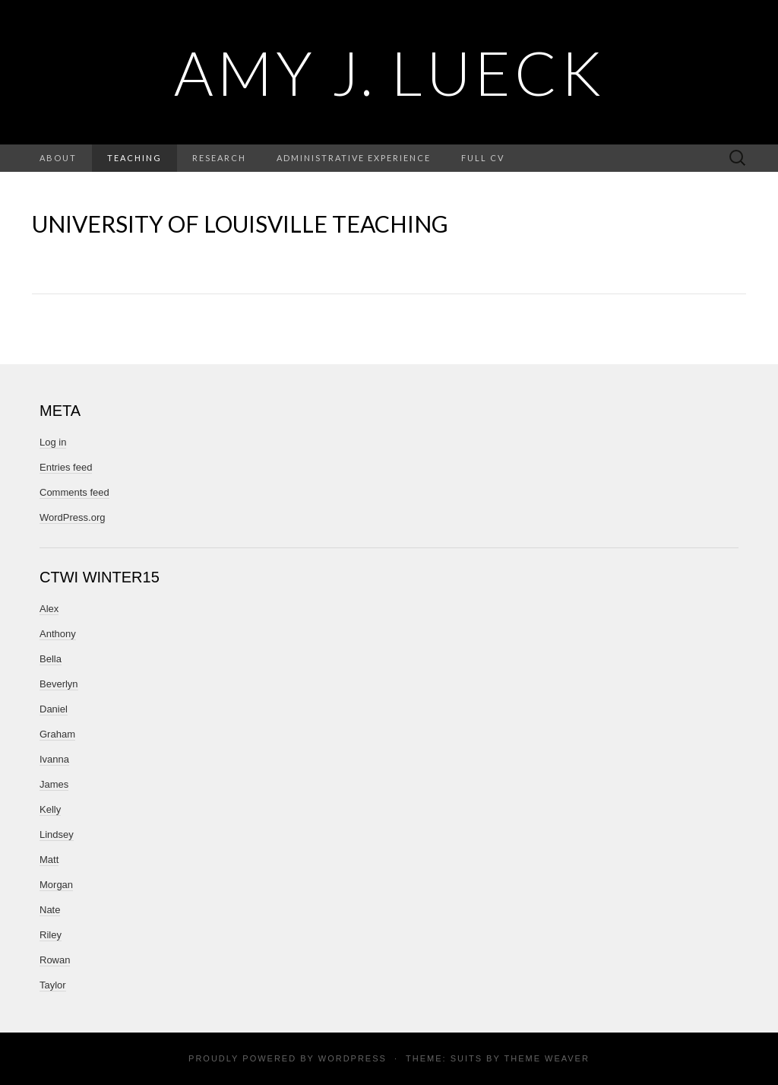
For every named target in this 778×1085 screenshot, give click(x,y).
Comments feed (74, 492)
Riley (51, 935)
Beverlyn (59, 684)
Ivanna (54, 759)
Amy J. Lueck (389, 72)
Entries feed (66, 467)
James (54, 784)
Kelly (50, 809)
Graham (57, 734)
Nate (50, 909)
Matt (49, 859)
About (58, 158)
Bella (51, 659)
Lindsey (57, 834)
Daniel (54, 709)
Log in (53, 442)
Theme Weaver (546, 1058)
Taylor (53, 985)
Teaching (134, 158)
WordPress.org (72, 517)
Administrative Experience (354, 158)
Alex (49, 608)
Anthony (58, 633)
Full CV (482, 158)
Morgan (56, 884)
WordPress (352, 1058)
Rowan (55, 960)
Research (219, 158)
